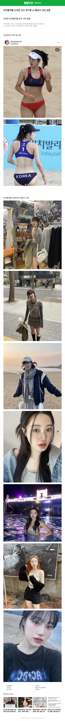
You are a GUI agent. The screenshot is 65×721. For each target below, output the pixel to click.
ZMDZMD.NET (28, 718)
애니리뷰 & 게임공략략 (40, 687)
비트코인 (37, 686)
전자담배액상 (9, 686)
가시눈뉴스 (8, 687)
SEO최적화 (8, 689)
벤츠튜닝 (37, 689)
